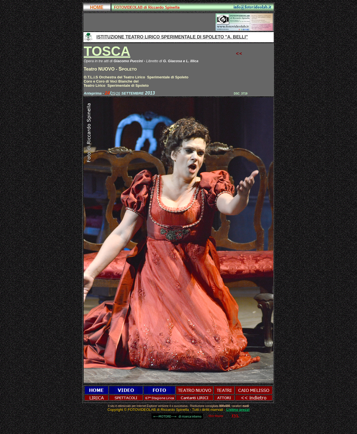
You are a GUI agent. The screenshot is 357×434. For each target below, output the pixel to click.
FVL (235, 415)
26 (118, 93)
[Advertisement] (150, 22)
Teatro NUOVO (99, 69)
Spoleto (128, 69)
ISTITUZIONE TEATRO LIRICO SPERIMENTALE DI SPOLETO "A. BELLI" (172, 37)
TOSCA (107, 51)
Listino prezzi (238, 410)
